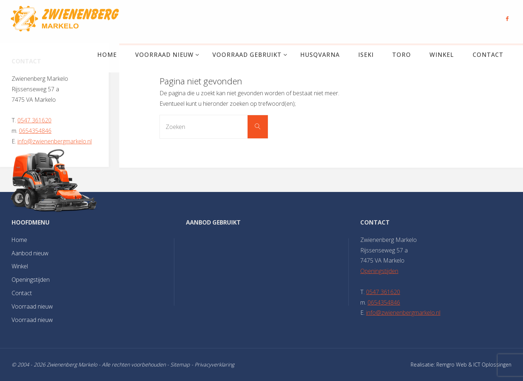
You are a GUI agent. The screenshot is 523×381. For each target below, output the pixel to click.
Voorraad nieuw (32, 306)
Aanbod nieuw (30, 253)
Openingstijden (31, 280)
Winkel (20, 266)
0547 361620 (34, 120)
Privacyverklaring (214, 364)
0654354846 (35, 131)
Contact (22, 293)
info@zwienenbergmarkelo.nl (54, 141)
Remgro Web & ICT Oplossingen (473, 364)
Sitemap (180, 364)
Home (20, 240)
